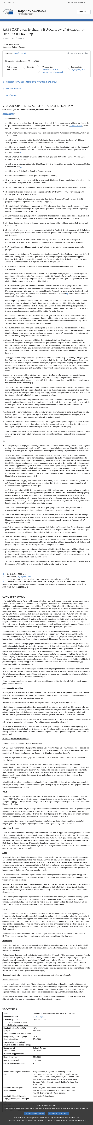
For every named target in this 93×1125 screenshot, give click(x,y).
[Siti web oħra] (79, 2)
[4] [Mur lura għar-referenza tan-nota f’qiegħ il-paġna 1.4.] (3, 582)
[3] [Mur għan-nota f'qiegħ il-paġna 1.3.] (63, 192)
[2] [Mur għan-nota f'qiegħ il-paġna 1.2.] (21, 167)
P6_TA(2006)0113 (24, 577)
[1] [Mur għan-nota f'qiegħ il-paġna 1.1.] (21, 152)
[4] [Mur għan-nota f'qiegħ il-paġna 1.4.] (67, 294)
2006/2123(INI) (20, 53)
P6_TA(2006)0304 (78, 70)
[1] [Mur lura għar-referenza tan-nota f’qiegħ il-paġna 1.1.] (3, 574)
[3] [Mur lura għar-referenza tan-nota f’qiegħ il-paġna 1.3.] (3, 579)
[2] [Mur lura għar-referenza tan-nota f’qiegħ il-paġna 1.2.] (3, 577)
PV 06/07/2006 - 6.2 (50, 70)
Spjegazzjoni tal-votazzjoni (52, 72)
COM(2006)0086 (76, 126)
